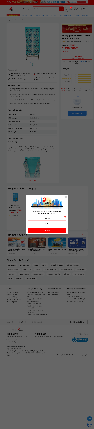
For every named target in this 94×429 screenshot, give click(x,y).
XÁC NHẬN (47, 230)
